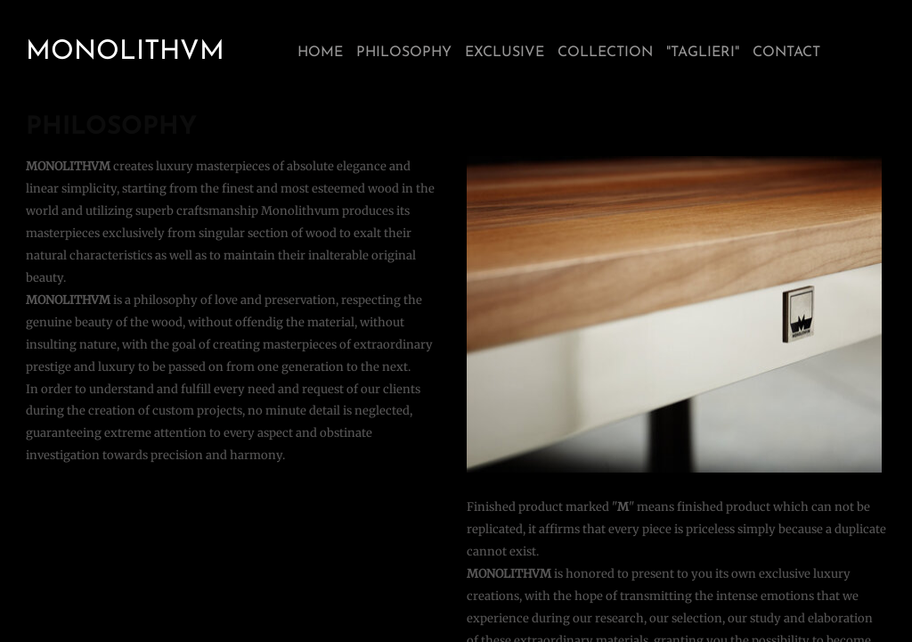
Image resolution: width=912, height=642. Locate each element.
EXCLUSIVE (504, 52)
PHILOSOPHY (404, 52)
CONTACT (786, 52)
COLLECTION (605, 52)
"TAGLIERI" (702, 52)
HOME (320, 52)
